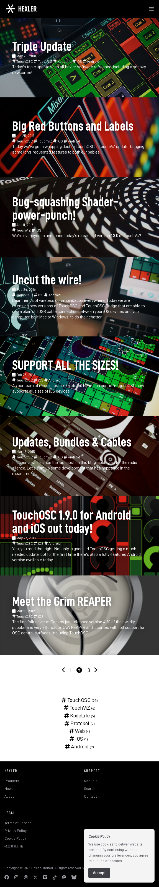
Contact (90, 796)
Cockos (57, 622)
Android (91, 61)
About (9, 796)
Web (77, 731)
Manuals (91, 781)
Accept (99, 873)
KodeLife (62, 61)
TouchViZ (43, 61)
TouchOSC (23, 61)
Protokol (77, 723)
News (9, 788)
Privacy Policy (15, 830)
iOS (77, 61)
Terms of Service (17, 823)
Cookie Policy (15, 838)
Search (89, 788)
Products (11, 781)
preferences (121, 855)
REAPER (78, 627)
